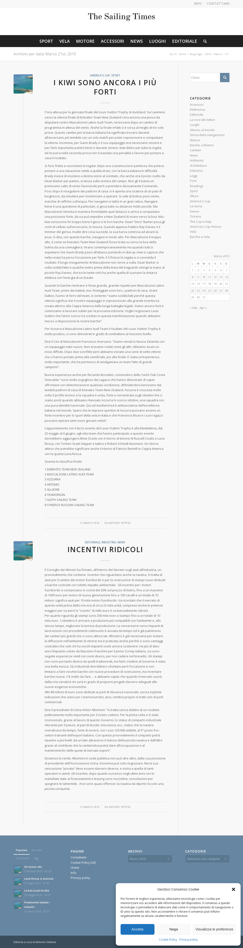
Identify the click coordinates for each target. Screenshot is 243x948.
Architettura (198, 165)
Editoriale (92, 542)
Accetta (137, 929)
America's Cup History (205, 226)
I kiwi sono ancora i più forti (105, 87)
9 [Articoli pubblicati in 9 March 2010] (198, 277)
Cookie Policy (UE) (83, 862)
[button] (233, 889)
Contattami (78, 857)
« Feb (193, 308)
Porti (193, 181)
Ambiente (197, 160)
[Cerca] (203, 41)
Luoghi (194, 125)
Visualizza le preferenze (214, 929)
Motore (195, 140)
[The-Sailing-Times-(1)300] (121, 21)
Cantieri (195, 150)
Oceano (195, 216)
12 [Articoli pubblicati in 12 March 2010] (215, 277)
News (121, 542)
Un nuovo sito (33, 866)
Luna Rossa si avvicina (38, 878)
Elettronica (197, 109)
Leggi (193, 176)
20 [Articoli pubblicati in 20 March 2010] (221, 283)
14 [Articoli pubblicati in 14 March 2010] (226, 277)
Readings (196, 186)
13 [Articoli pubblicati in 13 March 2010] (221, 277)
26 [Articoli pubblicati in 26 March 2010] (215, 290)
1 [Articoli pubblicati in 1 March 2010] (192, 270)
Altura (194, 196)
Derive (194, 211)
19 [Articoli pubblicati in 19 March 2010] (215, 283)
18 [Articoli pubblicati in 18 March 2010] (209, 283)
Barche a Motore (202, 145)
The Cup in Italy (201, 221)
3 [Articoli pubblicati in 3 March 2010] (204, 270)
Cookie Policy (168, 940)
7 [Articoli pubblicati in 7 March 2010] (226, 270)
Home (75, 867)
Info (73, 873)
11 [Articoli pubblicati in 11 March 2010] (209, 277)
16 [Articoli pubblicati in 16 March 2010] (198, 283)
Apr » (203, 308)
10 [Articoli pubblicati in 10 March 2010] (204, 277)
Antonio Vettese (120, 523)
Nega (173, 929)
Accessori (197, 104)
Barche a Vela (200, 237)
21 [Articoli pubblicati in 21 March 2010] (226, 283)
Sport (115, 75)
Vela (193, 231)
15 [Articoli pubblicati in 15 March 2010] (192, 283)
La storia (196, 206)
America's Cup (100, 75)
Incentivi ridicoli (105, 549)
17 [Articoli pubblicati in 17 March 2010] (204, 283)
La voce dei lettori (202, 120)
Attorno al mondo (202, 130)
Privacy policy (188, 940)
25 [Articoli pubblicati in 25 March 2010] (209, 290)
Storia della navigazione (207, 135)
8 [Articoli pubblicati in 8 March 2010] (192, 277)
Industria (109, 542)
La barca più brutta (36, 890)
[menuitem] (198, 3)
